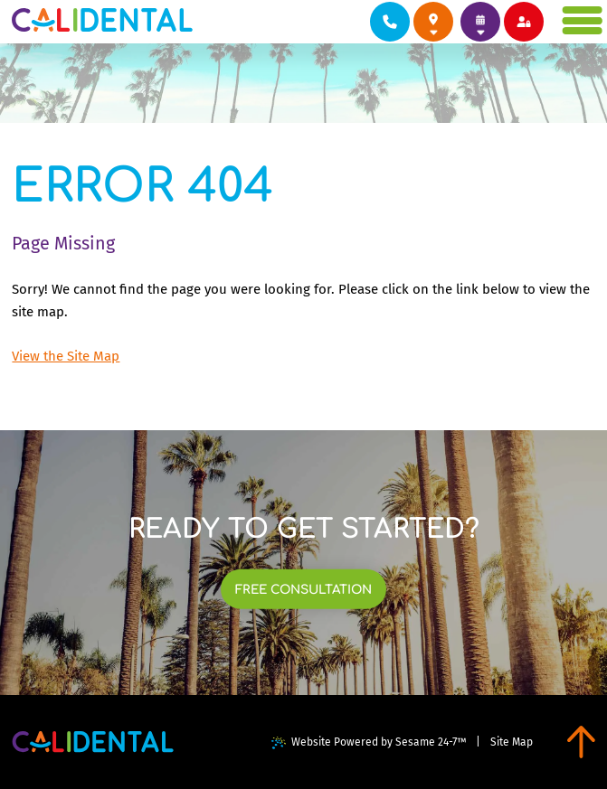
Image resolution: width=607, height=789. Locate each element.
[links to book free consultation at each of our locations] (304, 589)
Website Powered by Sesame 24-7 (369, 742)
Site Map (511, 742)
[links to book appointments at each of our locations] (480, 22)
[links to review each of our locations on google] (433, 22)
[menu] (583, 20)
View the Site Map (65, 356)
